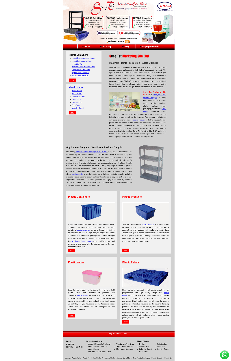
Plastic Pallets (130, 262)
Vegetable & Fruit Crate (81, 70)
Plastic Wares (76, 87)
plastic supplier (77, 174)
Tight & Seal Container (80, 73)
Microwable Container (80, 75)
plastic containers (83, 230)
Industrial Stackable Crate (82, 61)
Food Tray (76, 105)
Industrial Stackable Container (83, 58)
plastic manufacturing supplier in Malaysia (91, 152)
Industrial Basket (78, 96)
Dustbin (142, 344)
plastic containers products (82, 241)
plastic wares (82, 295)
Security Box (77, 93)
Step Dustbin (77, 91)
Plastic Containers (79, 196)
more (72, 80)
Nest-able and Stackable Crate (83, 67)
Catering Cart (77, 102)
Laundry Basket (78, 108)
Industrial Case (77, 64)
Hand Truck (76, 99)
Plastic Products (132, 196)
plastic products (139, 120)
